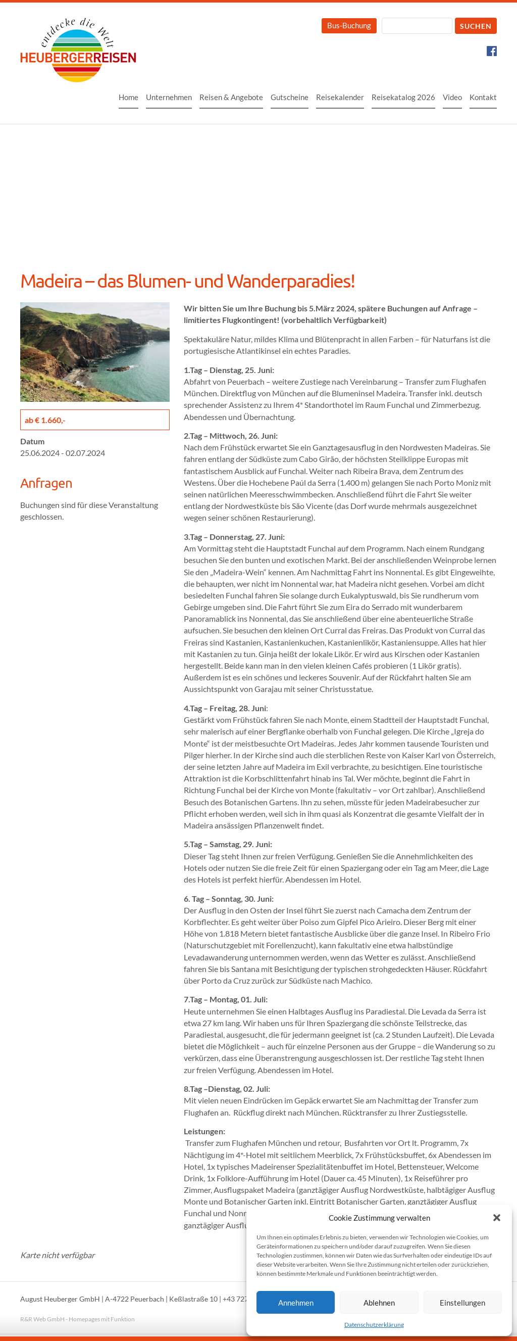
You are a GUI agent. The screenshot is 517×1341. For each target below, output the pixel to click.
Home (128, 97)
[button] (497, 1218)
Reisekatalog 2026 (403, 97)
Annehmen (296, 1302)
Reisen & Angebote (231, 97)
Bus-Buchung (349, 25)
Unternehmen (169, 97)
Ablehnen (379, 1302)
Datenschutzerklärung (374, 1324)
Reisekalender (340, 97)
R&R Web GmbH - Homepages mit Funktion (77, 1319)
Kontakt (483, 97)
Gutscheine (289, 97)
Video (452, 97)
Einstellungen (462, 1302)
